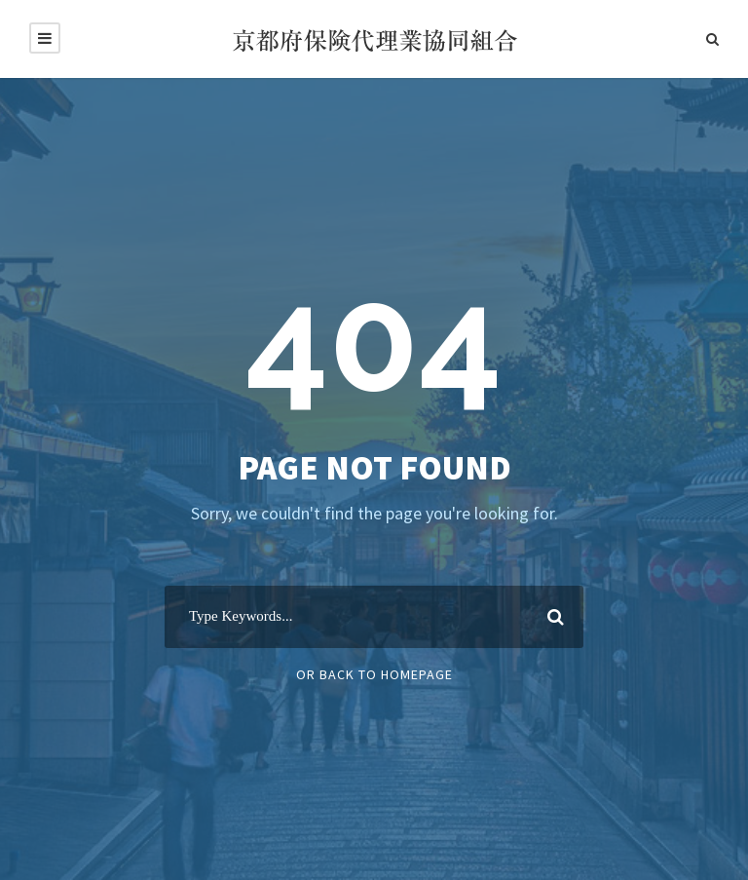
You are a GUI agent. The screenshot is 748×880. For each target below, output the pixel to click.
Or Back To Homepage (374, 674)
